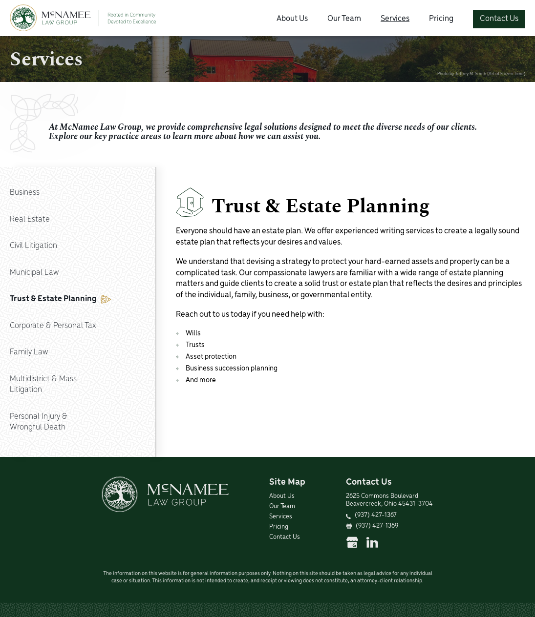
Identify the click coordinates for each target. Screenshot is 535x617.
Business (25, 192)
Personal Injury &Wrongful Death (38, 422)
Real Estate (30, 219)
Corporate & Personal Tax (53, 325)
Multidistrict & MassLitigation (43, 384)
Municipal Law (34, 272)
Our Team (344, 19)
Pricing (441, 19)
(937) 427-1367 (376, 515)
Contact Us (499, 18)
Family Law (29, 352)
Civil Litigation (33, 245)
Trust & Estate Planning (60, 299)
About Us (292, 19)
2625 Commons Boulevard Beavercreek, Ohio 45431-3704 (389, 500)
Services (395, 19)
